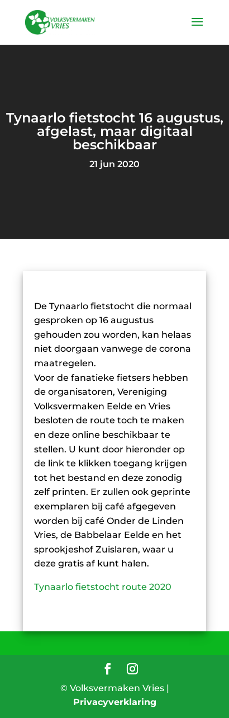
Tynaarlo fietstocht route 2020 (102, 587)
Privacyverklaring (114, 702)
